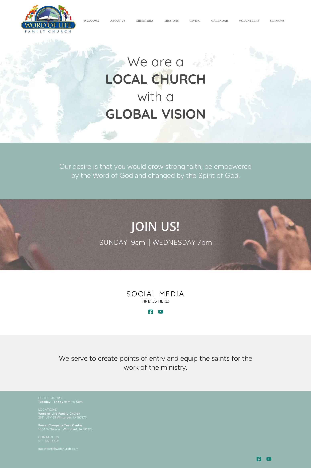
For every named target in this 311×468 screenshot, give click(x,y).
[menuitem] (91, 20)
